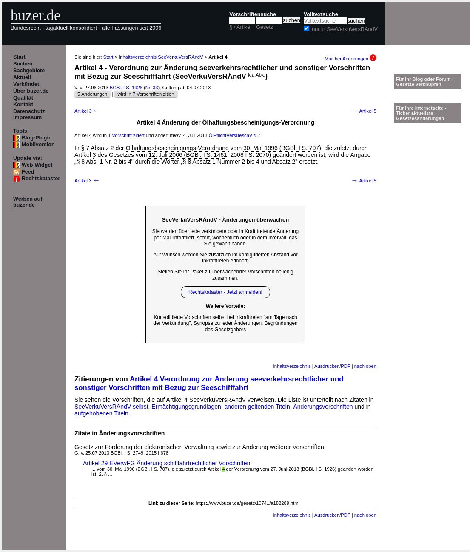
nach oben (365, 366)
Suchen (23, 64)
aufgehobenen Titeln (101, 413)
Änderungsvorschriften (323, 406)
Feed (28, 172)
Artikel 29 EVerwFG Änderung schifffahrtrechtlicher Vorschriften (166, 463)
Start (19, 57)
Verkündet (26, 84)
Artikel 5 (363, 111)
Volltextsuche (321, 14)
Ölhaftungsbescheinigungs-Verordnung (177, 148)
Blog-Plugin (37, 138)
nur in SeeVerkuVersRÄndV (345, 29)
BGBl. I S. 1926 (126, 87)
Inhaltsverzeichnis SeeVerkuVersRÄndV (161, 57)
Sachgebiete (29, 71)
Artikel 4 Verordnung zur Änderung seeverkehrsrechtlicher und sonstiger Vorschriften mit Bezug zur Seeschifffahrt (209, 383)
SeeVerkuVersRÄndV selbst (111, 406)
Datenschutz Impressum (29, 114)
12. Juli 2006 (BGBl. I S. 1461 (187, 154)
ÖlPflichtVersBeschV (231, 135)
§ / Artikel (240, 27)
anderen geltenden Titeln (257, 406)
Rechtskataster (41, 179)
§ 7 (257, 135)
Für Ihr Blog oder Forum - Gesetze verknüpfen (425, 82)
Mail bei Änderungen (350, 58)
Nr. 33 (151, 87)
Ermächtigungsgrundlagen (186, 406)
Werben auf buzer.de (27, 202)
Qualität (23, 98)
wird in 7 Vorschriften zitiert (145, 94)
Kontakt (23, 105)
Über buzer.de (30, 91)
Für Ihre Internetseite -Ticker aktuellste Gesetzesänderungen (421, 113)
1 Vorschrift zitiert (126, 135)
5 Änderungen (92, 94)
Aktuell (22, 77)
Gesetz (264, 27)
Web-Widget (37, 165)
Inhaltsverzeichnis (292, 366)
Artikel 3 (87, 111)
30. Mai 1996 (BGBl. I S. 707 (281, 148)
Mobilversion (38, 145)
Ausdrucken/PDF (332, 366)
